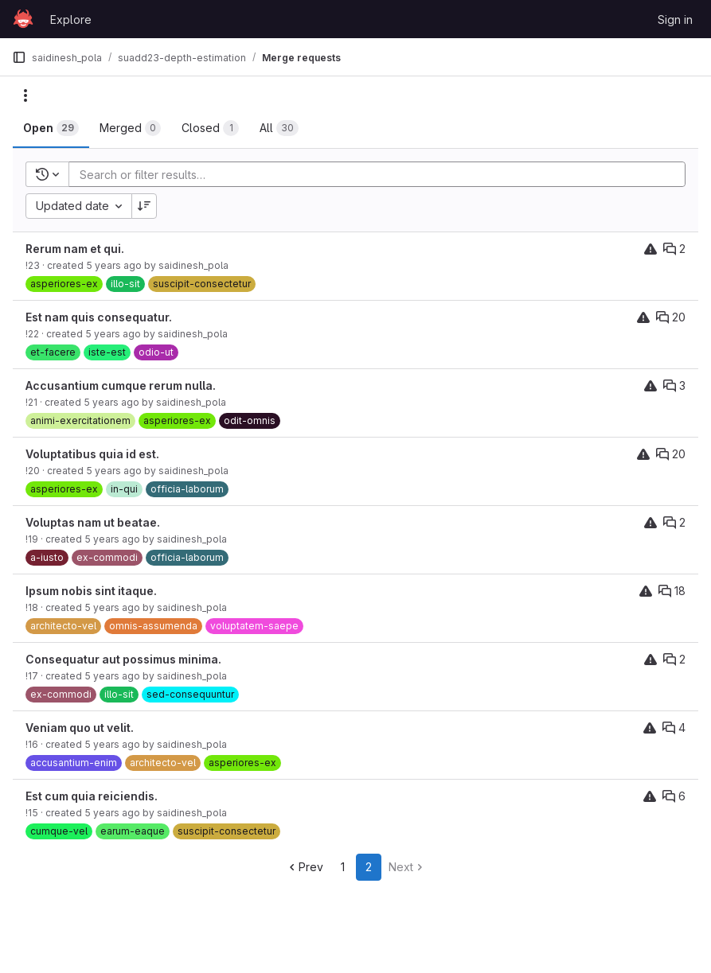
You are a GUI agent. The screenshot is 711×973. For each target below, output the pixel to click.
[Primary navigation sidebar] (19, 57)
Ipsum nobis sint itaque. (91, 590)
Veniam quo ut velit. (79, 727)
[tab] (51, 128)
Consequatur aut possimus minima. (123, 659)
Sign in (675, 19)
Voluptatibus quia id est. (92, 454)
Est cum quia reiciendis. (91, 796)
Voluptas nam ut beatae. (92, 522)
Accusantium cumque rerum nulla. (120, 385)
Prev (304, 867)
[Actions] (25, 95)
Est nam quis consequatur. (98, 317)
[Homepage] (23, 19)
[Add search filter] (382, 174)
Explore (71, 19)
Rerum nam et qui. (74, 248)
